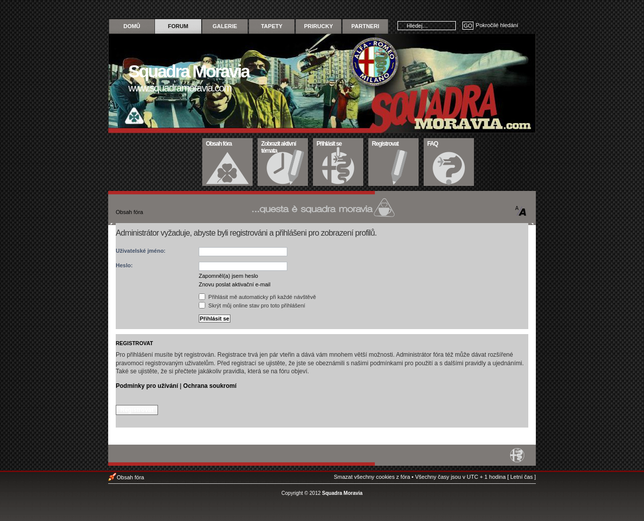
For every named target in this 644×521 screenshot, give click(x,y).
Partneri (365, 26)
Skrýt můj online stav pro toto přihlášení (252, 305)
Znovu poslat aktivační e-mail (234, 284)
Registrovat (394, 142)
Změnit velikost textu (521, 211)
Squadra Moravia (342, 493)
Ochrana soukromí (209, 385)
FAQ (449, 142)
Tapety (272, 26)
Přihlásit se (338, 142)
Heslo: (124, 265)
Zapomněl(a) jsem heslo (228, 276)
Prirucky (318, 26)
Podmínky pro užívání (147, 385)
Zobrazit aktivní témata (283, 146)
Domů (131, 26)
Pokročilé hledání (497, 25)
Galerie (225, 26)
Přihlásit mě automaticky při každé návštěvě (257, 297)
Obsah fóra (228, 142)
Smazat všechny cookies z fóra (372, 477)
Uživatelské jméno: (141, 251)
